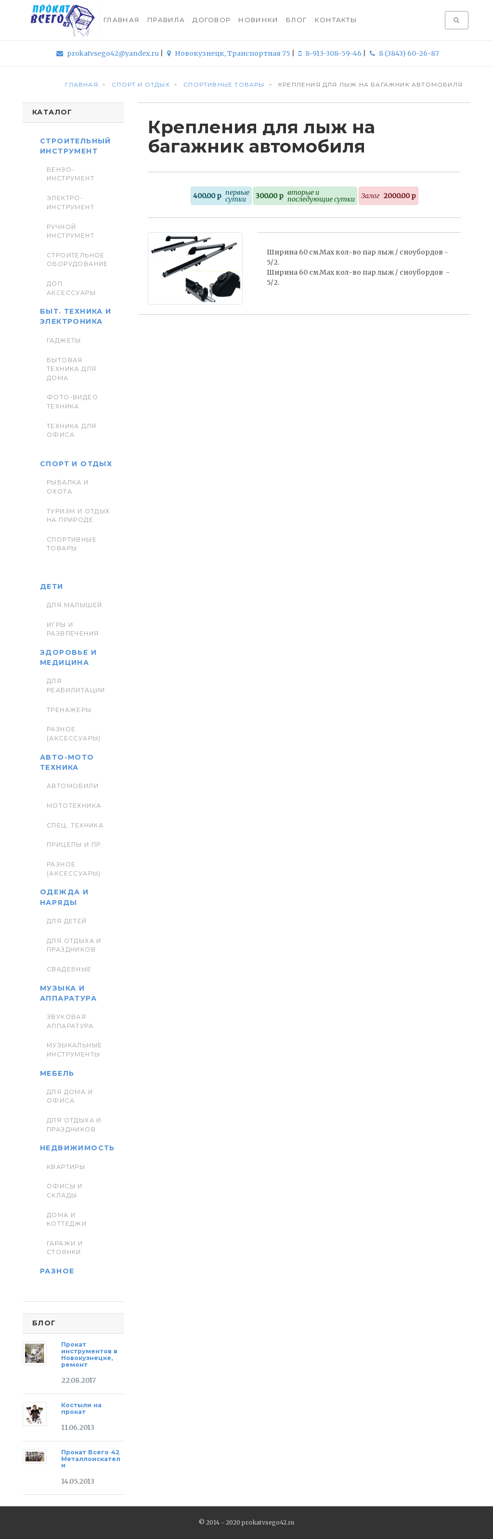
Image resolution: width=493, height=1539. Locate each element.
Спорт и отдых (76, 463)
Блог (296, 20)
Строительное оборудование (77, 259)
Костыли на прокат (81, 1408)
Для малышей (75, 605)
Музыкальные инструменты (75, 1049)
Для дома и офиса (70, 1096)
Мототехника (74, 805)
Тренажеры (69, 709)
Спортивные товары (72, 544)
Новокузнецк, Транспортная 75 (229, 53)
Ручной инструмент (70, 231)
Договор (212, 20)
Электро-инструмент (70, 202)
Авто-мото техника (67, 762)
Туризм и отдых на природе (78, 515)
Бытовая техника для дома (72, 369)
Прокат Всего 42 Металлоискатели (90, 1459)
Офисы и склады (65, 1190)
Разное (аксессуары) (74, 733)
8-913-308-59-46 (330, 53)
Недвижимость (77, 1148)
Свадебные (69, 969)
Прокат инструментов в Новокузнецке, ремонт (89, 1354)
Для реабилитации (76, 685)
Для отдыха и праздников (74, 945)
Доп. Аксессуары (71, 288)
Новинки (258, 20)
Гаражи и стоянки (65, 1248)
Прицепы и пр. (75, 844)
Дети (52, 586)
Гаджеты (64, 340)
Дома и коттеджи (67, 1219)
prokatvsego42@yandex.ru (108, 53)
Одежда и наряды (64, 897)
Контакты (336, 20)
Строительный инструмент (75, 146)
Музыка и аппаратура (68, 993)
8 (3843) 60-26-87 (404, 53)
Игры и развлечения (73, 629)
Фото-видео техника (72, 401)
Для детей (67, 921)
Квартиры (66, 1166)
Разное (57, 1271)
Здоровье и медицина (68, 657)
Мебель (57, 1073)
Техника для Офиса (72, 430)
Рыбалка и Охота (68, 487)
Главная (122, 20)
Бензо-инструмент (70, 174)
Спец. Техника (75, 825)
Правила (166, 20)
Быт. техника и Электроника (76, 316)
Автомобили (73, 785)
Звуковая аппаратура (70, 1021)
